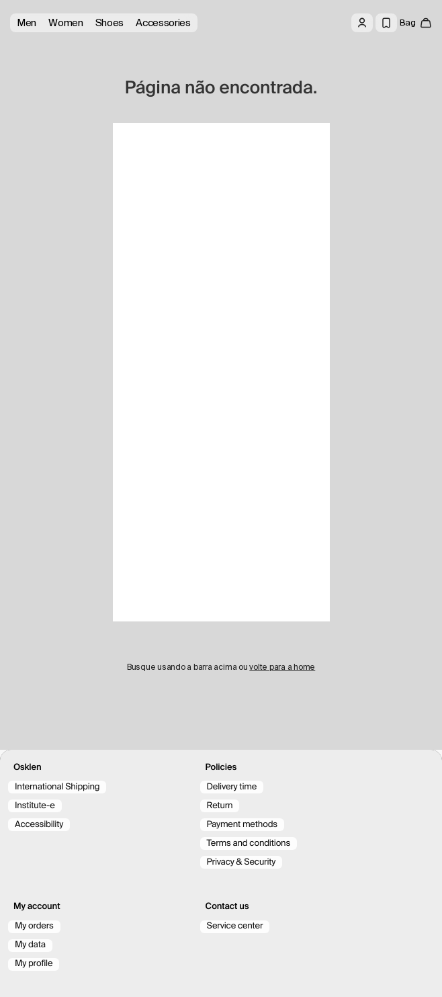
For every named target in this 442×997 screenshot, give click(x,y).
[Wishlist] (386, 22)
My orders (34, 926)
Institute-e (35, 806)
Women (65, 23)
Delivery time (232, 787)
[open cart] (416, 23)
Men (26, 23)
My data (30, 945)
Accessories (163, 23)
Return (220, 806)
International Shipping (57, 787)
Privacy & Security (241, 862)
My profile (33, 963)
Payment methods (242, 824)
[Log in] (362, 22)
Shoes (109, 23)
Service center (235, 926)
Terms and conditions (248, 843)
